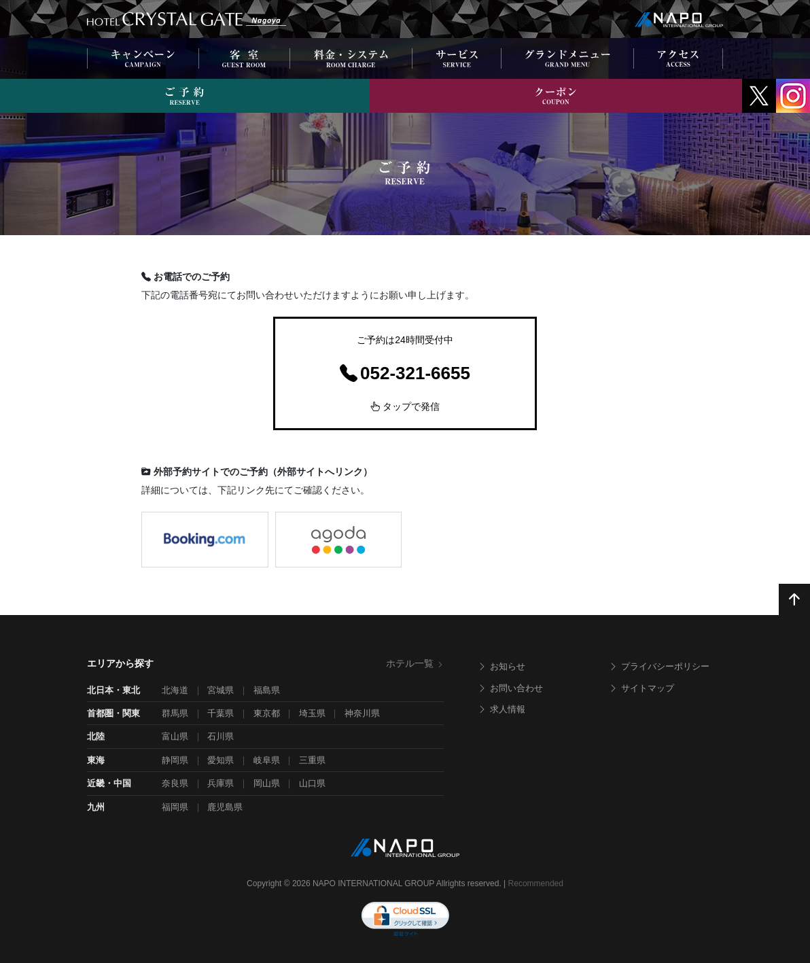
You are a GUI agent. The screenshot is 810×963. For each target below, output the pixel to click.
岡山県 (266, 783)
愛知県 (220, 760)
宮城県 (220, 690)
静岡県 (175, 760)
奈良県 (175, 783)
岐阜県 (266, 760)
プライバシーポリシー (659, 666)
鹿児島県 (225, 807)
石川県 (220, 736)
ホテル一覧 (415, 663)
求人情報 (501, 709)
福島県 (266, 690)
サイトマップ (641, 688)
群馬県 (175, 713)
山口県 (312, 783)
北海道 (175, 690)
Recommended (535, 883)
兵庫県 (220, 783)
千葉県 (220, 713)
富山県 (175, 736)
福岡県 (175, 807)
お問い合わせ (510, 688)
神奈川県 (362, 713)
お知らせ (501, 666)
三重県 (312, 760)
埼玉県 (312, 713)
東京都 (266, 713)
